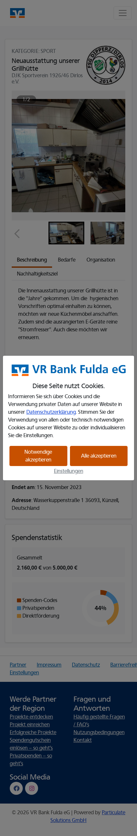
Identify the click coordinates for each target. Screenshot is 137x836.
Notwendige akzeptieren (38, 456)
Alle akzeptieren (98, 456)
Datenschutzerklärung (51, 412)
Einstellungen (68, 471)
